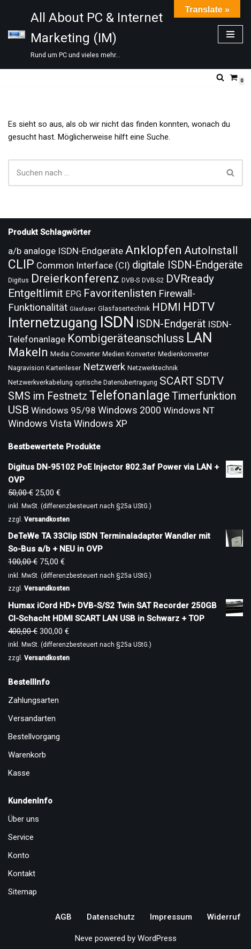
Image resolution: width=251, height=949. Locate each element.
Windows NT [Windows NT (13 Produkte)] (189, 410)
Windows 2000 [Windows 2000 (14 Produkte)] (129, 410)
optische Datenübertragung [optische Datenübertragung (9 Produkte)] (116, 382)
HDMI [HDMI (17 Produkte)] (166, 307)
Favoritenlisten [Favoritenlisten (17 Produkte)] (119, 293)
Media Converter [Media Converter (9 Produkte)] (75, 354)
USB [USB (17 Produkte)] (18, 409)
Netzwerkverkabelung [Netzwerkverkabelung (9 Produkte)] (40, 382)
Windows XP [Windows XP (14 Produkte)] (100, 423)
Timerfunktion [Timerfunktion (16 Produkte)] (204, 396)
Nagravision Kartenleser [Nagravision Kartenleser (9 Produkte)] (44, 368)
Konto (18, 855)
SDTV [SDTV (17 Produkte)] (210, 380)
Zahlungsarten (33, 700)
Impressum (171, 917)
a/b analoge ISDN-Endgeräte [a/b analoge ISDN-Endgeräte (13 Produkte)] (65, 251)
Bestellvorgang (34, 736)
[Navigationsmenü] (230, 34)
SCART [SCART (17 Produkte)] (176, 380)
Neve (84, 938)
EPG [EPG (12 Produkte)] (73, 294)
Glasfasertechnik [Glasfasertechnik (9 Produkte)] (124, 308)
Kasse (19, 773)
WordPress (157, 938)
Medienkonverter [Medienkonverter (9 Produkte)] (183, 354)
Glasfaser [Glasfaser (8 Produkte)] (83, 308)
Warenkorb (27, 755)
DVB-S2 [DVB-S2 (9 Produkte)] (153, 280)
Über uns (23, 819)
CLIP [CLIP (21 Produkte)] (21, 264)
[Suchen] (220, 77)
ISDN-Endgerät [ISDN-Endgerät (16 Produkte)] (171, 324)
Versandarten (32, 718)
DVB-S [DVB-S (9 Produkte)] (130, 280)
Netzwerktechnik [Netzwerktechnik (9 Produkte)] (152, 368)
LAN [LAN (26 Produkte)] (199, 338)
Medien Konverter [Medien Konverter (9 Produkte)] (129, 354)
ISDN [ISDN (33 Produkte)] (117, 322)
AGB (63, 917)
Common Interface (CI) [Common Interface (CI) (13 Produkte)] (83, 265)
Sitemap (22, 892)
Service (21, 837)
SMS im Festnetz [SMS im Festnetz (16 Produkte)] (47, 396)
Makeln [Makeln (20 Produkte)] (28, 352)
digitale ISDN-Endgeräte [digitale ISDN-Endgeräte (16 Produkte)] (187, 265)
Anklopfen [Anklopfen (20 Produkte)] (153, 250)
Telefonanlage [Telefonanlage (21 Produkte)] (129, 395)
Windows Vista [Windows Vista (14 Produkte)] (40, 423)
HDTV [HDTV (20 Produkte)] (199, 307)
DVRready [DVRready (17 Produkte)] (190, 278)
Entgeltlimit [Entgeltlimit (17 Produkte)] (35, 293)
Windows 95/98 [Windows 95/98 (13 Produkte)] (63, 410)
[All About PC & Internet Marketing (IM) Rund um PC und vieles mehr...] (105, 34)
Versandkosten (47, 519)
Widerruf (224, 917)
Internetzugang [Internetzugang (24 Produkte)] (52, 323)
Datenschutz (111, 917)
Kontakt (21, 873)
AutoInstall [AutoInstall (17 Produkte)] (211, 250)
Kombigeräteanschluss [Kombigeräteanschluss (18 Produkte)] (125, 338)
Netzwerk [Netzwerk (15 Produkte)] (104, 367)
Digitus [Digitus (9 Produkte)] (18, 280)
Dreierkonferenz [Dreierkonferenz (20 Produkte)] (75, 278)
